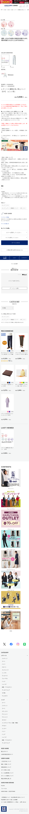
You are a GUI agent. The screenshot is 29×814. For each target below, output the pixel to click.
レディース (4, 655)
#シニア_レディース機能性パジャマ (10, 208)
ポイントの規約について (7, 775)
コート (3, 661)
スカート (4, 667)
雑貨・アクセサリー (7, 687)
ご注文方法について (6, 761)
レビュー (14, 257)
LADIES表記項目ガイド (7, 754)
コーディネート (24, 257)
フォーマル (5, 678)
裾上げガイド (4, 751)
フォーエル (4, 788)
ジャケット (5, 658)
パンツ (3, 664)
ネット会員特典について (7, 772)
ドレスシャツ (5, 670)
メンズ (2, 699)
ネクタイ (4, 720)
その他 (5, 9)
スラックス (5, 711)
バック (3, 681)
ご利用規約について (6, 797)
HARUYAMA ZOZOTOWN (8, 791)
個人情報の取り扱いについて (18, 797)
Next (26, 29)
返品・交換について (6, 764)
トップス (4, 672)
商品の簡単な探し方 (6, 778)
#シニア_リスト (5, 205)
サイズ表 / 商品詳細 (5, 258)
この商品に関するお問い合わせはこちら (14, 250)
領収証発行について (6, 767)
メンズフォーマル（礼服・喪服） (10, 722)
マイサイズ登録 (5, 217)
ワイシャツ (5, 717)
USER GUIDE (5, 758)
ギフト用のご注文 (5, 770)
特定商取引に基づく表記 (7, 799)
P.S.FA (3, 785)
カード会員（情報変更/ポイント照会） (10, 802)
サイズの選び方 (5, 223)
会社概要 (15, 799)
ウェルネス (5, 695)
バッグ (3, 734)
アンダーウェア (6, 690)
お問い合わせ (23, 802)
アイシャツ (5, 714)
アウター (4, 725)
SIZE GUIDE (5, 748)
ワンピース (5, 675)
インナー (4, 728)
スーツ (3, 702)
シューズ (4, 684)
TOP (1, 9)
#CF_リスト (23, 208)
